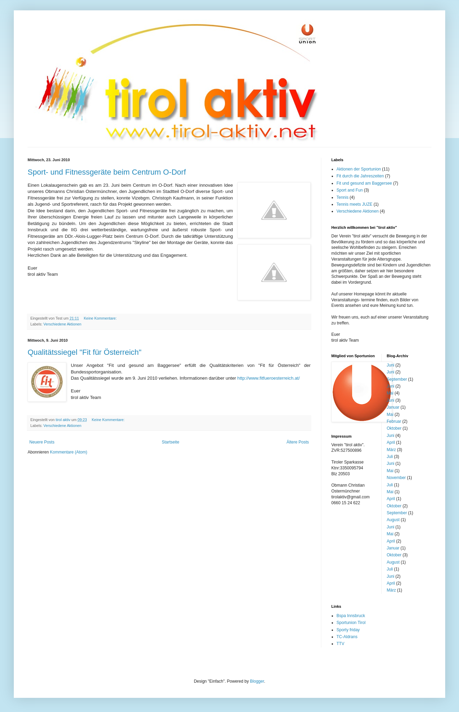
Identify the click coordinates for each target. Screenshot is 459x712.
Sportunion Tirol (350, 622)
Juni (390, 365)
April (391, 442)
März (391, 449)
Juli (390, 456)
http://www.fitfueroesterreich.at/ (268, 378)
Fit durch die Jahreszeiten (360, 176)
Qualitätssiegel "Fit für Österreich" (84, 352)
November (396, 477)
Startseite (170, 442)
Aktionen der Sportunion (358, 169)
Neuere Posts (42, 442)
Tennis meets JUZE (354, 204)
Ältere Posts (297, 442)
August (393, 519)
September (397, 379)
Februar (394, 421)
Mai (390, 393)
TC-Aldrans (347, 636)
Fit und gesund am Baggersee (364, 183)
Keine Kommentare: (101, 318)
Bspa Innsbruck (350, 615)
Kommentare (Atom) (68, 452)
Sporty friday (348, 629)
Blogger (257, 681)
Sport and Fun (349, 190)
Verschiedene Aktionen (62, 324)
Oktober (394, 428)
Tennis (342, 197)
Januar (393, 407)
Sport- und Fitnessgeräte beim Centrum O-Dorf (107, 172)
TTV (340, 643)
